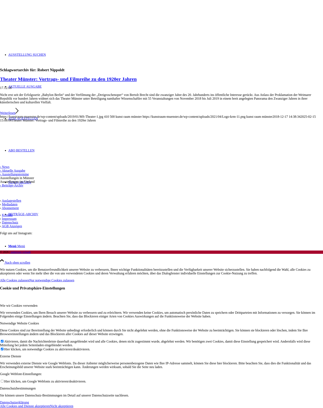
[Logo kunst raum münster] (31, 19)
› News (4, 167)
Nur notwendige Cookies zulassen (51, 280)
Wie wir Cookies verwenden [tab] (18, 305)
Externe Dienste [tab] (10, 356)
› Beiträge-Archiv (11, 185)
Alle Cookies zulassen (14, 280)
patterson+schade (20, 252)
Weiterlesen (9, 113)
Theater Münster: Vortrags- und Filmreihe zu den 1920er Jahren (68, 79)
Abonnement (10, 208)
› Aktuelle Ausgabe (12, 170)
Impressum (9, 218)
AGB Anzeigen (12, 226)
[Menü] (16, 246)
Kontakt (7, 215)
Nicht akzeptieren (61, 406)
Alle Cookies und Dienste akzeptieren (25, 406)
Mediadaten (10, 204)
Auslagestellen (11, 200)
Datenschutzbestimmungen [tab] (18, 388)
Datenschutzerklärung (14, 402)
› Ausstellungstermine (14, 174)
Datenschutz (10, 222)
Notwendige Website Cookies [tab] (19, 323)
